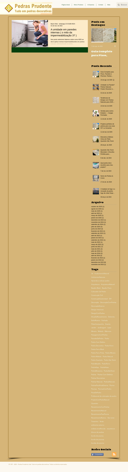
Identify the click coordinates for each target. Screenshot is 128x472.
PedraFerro (106, 364)
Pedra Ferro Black (97, 349)
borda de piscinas (97, 439)
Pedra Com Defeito (98, 342)
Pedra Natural (108, 356)
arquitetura (111, 429)
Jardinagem (102, 328)
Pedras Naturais (97, 382)
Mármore (108, 331)
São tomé (110, 418)
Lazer (109, 328)
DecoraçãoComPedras (108, 302)
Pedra (107, 338)
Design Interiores (97, 310)
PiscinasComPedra (104, 389)
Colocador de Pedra (98, 292)
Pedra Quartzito (97, 360)
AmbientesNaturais (98, 277)
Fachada (105, 320)
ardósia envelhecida (98, 429)
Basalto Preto (106, 288)
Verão (102, 421)
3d (92, 273)
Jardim (93, 328)
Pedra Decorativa (97, 346)
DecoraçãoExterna (97, 306)
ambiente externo (97, 425)
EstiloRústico (95, 320)
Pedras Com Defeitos (105, 374)
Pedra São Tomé (110, 360)
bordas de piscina (97, 443)
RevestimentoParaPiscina (100, 414)
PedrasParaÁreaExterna (99, 385)
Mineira (94, 331)
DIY (110, 299)
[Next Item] (113, 35)
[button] (78, 5)
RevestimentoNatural (98, 411)
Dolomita (111, 317)
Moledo (100, 331)
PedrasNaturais (109, 382)
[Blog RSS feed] (114, 454)
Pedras (93, 374)
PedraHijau (95, 367)
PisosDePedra (96, 393)
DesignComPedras (98, 313)
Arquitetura (95, 284)
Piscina (112, 385)
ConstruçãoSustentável (99, 299)
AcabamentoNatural (101, 273)
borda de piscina (97, 436)
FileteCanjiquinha (97, 324)
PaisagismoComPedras (99, 335)
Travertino (94, 421)
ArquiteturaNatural (108, 284)
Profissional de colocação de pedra (103, 396)
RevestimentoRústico (98, 418)
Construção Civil (97, 295)
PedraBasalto (96, 364)
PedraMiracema (96, 371)
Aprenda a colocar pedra (100, 281)
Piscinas (94, 389)
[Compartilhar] (97, 454)
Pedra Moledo (96, 356)
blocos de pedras (97, 432)
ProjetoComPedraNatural (100, 400)
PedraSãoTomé (109, 371)
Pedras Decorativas (98, 378)
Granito (107, 324)
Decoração (95, 302)
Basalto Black (96, 288)
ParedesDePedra (97, 338)
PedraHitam (104, 367)
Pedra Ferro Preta (97, 353)
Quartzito (94, 403)
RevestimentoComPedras (100, 407)
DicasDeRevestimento (99, 317)
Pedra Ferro (109, 346)
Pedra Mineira (110, 353)
